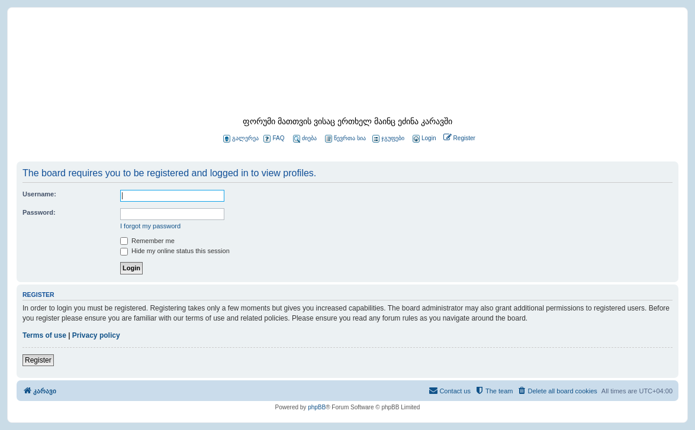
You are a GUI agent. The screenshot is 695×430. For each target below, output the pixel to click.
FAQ (273, 139)
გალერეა (241, 139)
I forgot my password (150, 225)
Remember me (147, 240)
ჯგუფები (388, 139)
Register (38, 360)
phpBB (317, 407)
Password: (39, 212)
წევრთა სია (345, 139)
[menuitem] (423, 139)
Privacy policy (96, 335)
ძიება (305, 139)
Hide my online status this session (175, 250)
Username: (39, 194)
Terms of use (44, 335)
